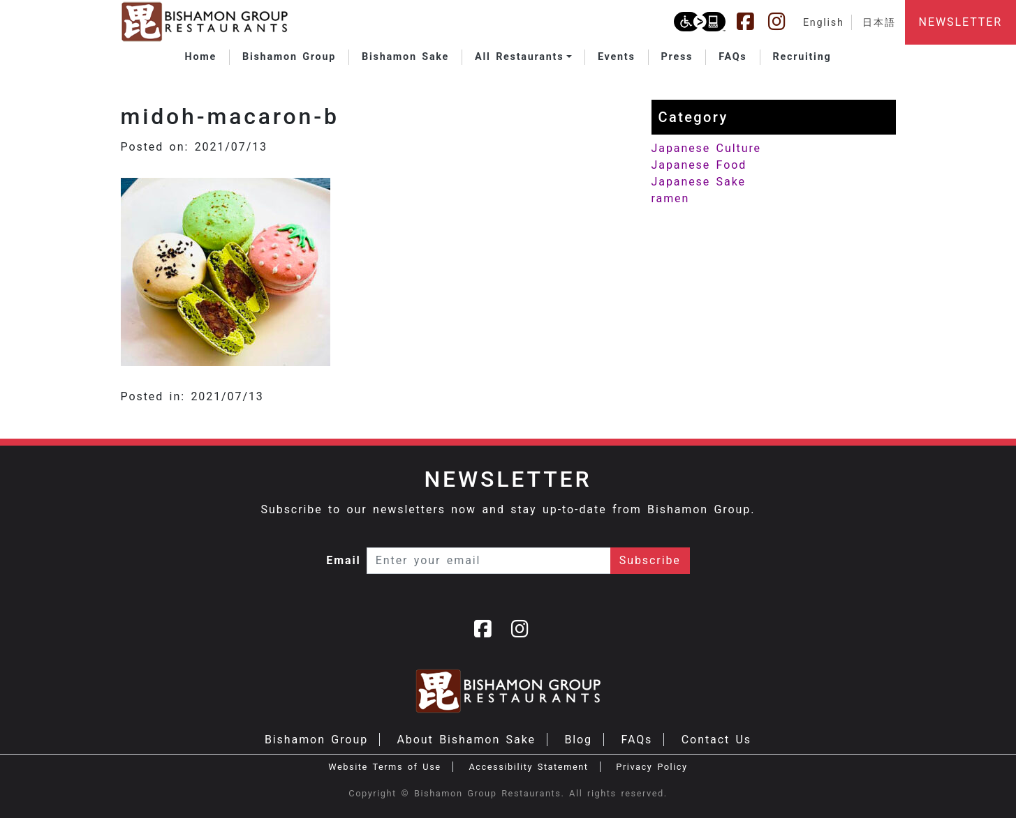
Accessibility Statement (528, 767)
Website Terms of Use (384, 767)
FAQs (636, 739)
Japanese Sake (698, 181)
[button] (523, 57)
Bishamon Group (316, 739)
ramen (670, 198)
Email (343, 560)
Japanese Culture (706, 148)
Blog (578, 739)
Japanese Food (699, 165)
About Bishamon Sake (466, 739)
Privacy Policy (651, 767)
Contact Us (716, 739)
